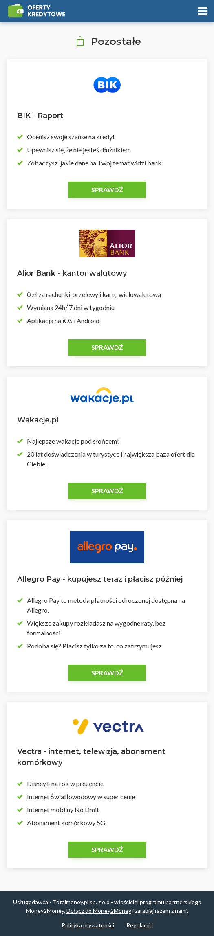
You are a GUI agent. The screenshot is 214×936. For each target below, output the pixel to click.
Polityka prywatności (88, 925)
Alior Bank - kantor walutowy (72, 273)
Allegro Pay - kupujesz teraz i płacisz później (100, 579)
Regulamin (139, 925)
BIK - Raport (40, 115)
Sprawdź (107, 189)
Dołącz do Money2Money (98, 910)
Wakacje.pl (38, 419)
